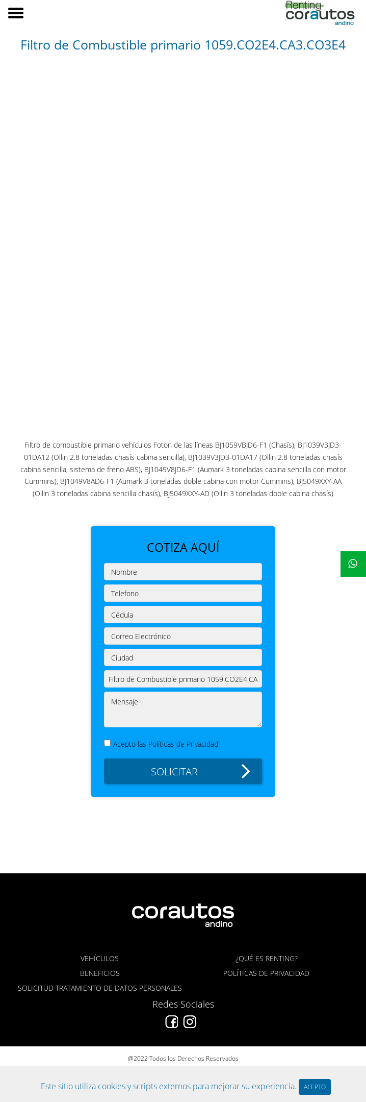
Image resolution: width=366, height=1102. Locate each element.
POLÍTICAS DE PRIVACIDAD (266, 973)
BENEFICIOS (100, 973)
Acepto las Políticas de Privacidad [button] (165, 743)
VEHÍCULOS (100, 958)
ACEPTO (315, 1087)
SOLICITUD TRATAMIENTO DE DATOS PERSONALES (100, 988)
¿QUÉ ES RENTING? (267, 958)
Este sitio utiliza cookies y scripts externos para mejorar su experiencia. (170, 1086)
